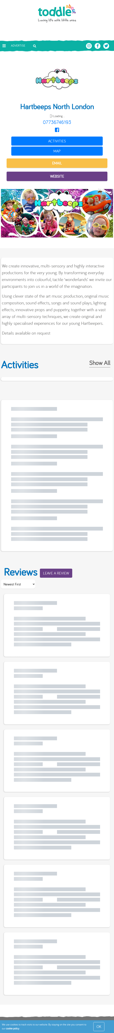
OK (99, 1026)
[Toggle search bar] (34, 46)
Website (57, 176)
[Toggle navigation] (4, 46)
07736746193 (57, 122)
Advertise (18, 45)
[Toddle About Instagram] (89, 45)
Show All (99, 362)
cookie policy (12, 1028)
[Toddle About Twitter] (106, 45)
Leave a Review (56, 573)
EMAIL (57, 163)
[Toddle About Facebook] (98, 45)
